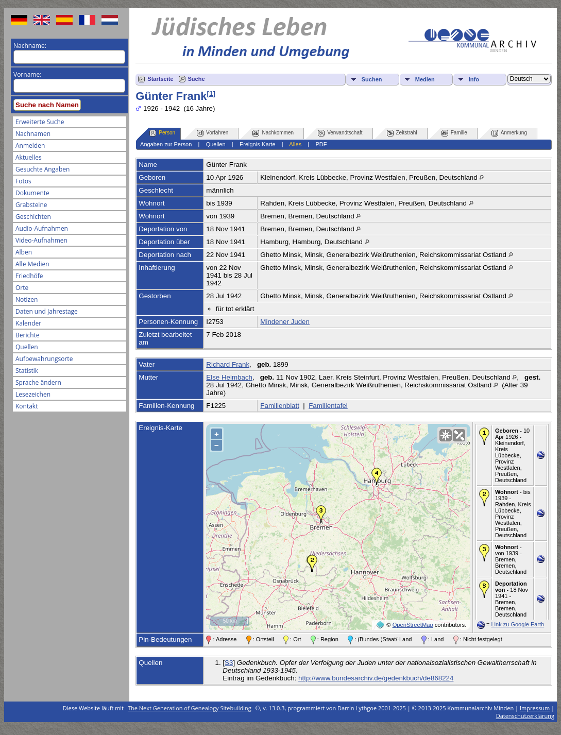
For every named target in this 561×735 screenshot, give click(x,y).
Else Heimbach (229, 377)
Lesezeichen (32, 394)
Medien (425, 79)
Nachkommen (273, 133)
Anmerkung (509, 133)
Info (474, 79)
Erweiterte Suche (39, 121)
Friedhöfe (29, 275)
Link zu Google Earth (517, 624)
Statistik (26, 370)
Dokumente (32, 193)
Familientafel (328, 405)
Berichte (27, 335)
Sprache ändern (38, 382)
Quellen (26, 347)
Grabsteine (31, 204)
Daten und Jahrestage (46, 311)
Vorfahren (212, 133)
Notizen (26, 299)
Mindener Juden (285, 322)
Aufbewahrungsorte (44, 358)
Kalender (28, 323)
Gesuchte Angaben (42, 169)
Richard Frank (227, 364)
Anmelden (30, 145)
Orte (21, 287)
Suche (196, 79)
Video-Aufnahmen (41, 240)
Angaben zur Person (166, 144)
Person (162, 133)
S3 (229, 662)
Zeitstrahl (402, 133)
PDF (321, 144)
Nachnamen (32, 133)
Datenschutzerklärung (525, 716)
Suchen (372, 79)
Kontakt (26, 406)
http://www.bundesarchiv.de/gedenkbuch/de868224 (375, 678)
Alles (295, 144)
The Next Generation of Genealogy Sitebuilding (189, 708)
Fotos (23, 181)
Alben (23, 252)
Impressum (535, 708)
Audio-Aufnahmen (41, 228)
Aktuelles (28, 157)
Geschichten (33, 216)
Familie (454, 133)
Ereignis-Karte (258, 144)
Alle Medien (32, 264)
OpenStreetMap (413, 625)
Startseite (160, 79)
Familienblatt (279, 405)
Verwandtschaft (340, 133)
